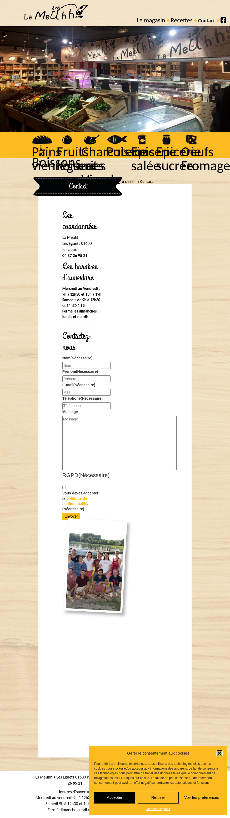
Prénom (80, 371)
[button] (219, 753)
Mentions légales (158, 809)
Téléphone (82, 398)
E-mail (78, 385)
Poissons (128, 152)
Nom (77, 358)
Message (70, 412)
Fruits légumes (78, 159)
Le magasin (151, 20)
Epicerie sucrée (176, 159)
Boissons (54, 162)
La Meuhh (129, 181)
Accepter (114, 797)
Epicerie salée (151, 159)
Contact (206, 20)
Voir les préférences (201, 797)
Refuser (158, 797)
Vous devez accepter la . (80, 501)
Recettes (182, 20)
